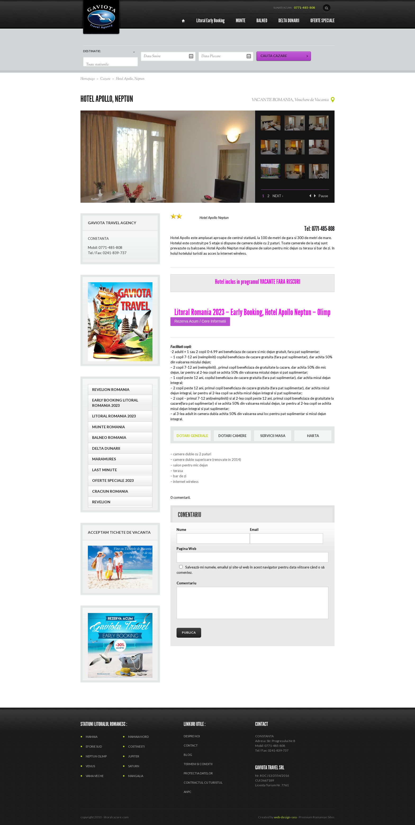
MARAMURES (104, 459)
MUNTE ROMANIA (108, 427)
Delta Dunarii (106, 448)
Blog (188, 754)
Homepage (87, 79)
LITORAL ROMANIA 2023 (114, 416)
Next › (278, 196)
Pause (323, 196)
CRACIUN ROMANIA (110, 491)
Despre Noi (192, 736)
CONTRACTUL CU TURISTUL (203, 782)
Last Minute (104, 469)
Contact (191, 745)
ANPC (187, 791)
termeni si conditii (198, 764)
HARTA (313, 436)
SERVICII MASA (272, 436)
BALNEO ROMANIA (109, 437)
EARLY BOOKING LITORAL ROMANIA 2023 (115, 403)
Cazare (105, 79)
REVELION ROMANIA (110, 389)
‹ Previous (310, 195)
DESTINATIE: (92, 51)
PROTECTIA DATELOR (198, 773)
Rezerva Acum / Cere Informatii (200, 321)
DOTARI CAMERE (232, 436)
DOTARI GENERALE (192, 436)
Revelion (101, 502)
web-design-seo (285, 817)
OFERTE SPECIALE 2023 (113, 480)
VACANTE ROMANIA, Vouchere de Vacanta (290, 100)
